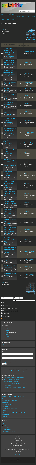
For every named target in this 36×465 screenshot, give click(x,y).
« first (31, 29)
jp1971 (4, 398)
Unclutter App (21, 370)
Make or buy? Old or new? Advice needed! (14, 377)
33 (27, 37)
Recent (13, 14)
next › (29, 39)
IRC (6, 327)
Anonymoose (5, 406)
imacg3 (7, 78)
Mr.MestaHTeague (10, 134)
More (33, 389)
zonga (7, 90)
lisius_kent (8, 66)
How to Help (18, 454)
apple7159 (28, 88)
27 (27, 33)
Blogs (4, 423)
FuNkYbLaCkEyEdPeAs (10, 165)
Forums (8, 14)
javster (7, 98)
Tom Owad (28, 162)
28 (30, 33)
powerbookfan (9, 153)
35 (33, 37)
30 (27, 35)
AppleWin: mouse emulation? (11, 381)
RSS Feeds (6, 427)
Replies (20, 45)
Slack (6, 334)
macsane (7, 175)
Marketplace (10, 19)
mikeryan (4, 410)
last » (34, 40)
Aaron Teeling (9, 84)
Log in (2, 29)
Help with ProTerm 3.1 (7, 404)
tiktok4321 (4, 416)
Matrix (6, 329)
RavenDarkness (9, 56)
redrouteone (8, 269)
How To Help (17, 16)
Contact (33, 16)
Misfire (6, 332)
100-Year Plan (25, 16)
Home (2, 14)
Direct (12, 370)
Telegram (7, 336)
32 (33, 35)
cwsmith (27, 229)
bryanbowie (8, 122)
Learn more (5, 338)
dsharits (27, 266)
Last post (27, 45)
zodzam (7, 223)
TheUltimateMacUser (11, 253)
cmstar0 (7, 233)
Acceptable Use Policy (9, 431)
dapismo (7, 187)
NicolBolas (8, 114)
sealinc (7, 197)
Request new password (10, 362)
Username (5, 352)
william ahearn (9, 261)
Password (5, 355)
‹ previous (31, 30)
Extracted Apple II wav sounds (11, 379)
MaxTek (27, 173)
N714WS (7, 243)
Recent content (7, 345)
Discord (7, 330)
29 (33, 33)
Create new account (9, 359)
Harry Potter (5, 402)
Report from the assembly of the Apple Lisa (14, 387)
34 (30, 37)
